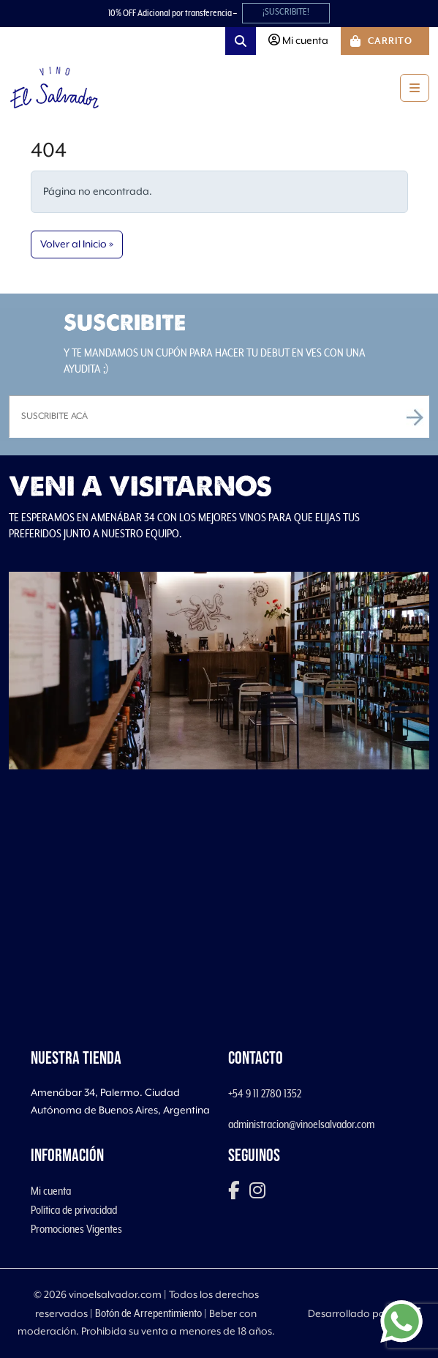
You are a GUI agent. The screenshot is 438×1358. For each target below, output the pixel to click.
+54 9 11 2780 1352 (264, 1093)
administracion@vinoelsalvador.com (301, 1124)
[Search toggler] (240, 41)
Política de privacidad (74, 1210)
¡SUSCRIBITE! (286, 12)
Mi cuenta (51, 1191)
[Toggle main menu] (414, 88)
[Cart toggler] (385, 41)
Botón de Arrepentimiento (148, 1313)
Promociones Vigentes (76, 1229)
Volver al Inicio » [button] (76, 244)
